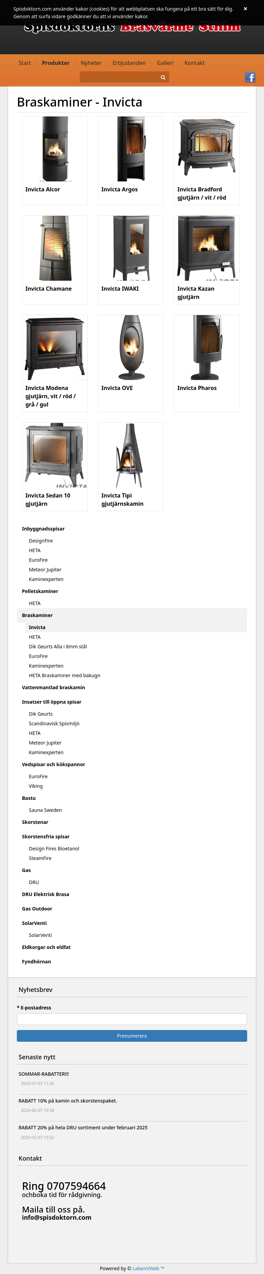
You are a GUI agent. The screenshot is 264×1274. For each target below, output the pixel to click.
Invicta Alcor (42, 189)
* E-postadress (34, 1007)
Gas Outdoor (37, 908)
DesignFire (41, 540)
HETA (35, 550)
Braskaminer (37, 615)
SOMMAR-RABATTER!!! (44, 1074)
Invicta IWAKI (120, 288)
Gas (26, 870)
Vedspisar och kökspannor (53, 764)
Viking (36, 786)
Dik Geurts (41, 714)
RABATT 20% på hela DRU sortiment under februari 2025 (83, 1127)
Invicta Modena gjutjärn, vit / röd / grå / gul (50, 396)
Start (25, 63)
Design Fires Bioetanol (54, 848)
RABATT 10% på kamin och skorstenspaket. (68, 1100)
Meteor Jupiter (45, 569)
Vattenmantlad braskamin (53, 687)
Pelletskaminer (40, 591)
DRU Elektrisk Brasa (45, 894)
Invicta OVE (117, 388)
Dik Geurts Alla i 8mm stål (58, 646)
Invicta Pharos (197, 388)
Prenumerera (132, 1035)
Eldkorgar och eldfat (46, 947)
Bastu (29, 798)
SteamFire (40, 858)
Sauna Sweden (45, 810)
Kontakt (195, 63)
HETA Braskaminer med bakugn (64, 675)
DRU (34, 882)
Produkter (56, 63)
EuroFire (38, 560)
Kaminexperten (46, 579)
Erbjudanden (129, 63)
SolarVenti (34, 923)
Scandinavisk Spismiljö (54, 723)
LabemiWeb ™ (148, 1268)
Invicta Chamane (48, 288)
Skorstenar (35, 822)
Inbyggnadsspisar (43, 528)
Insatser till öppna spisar (51, 702)
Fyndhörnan (36, 961)
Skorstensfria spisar (46, 836)
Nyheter (91, 63)
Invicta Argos (119, 189)
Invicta (37, 627)
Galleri (165, 63)
